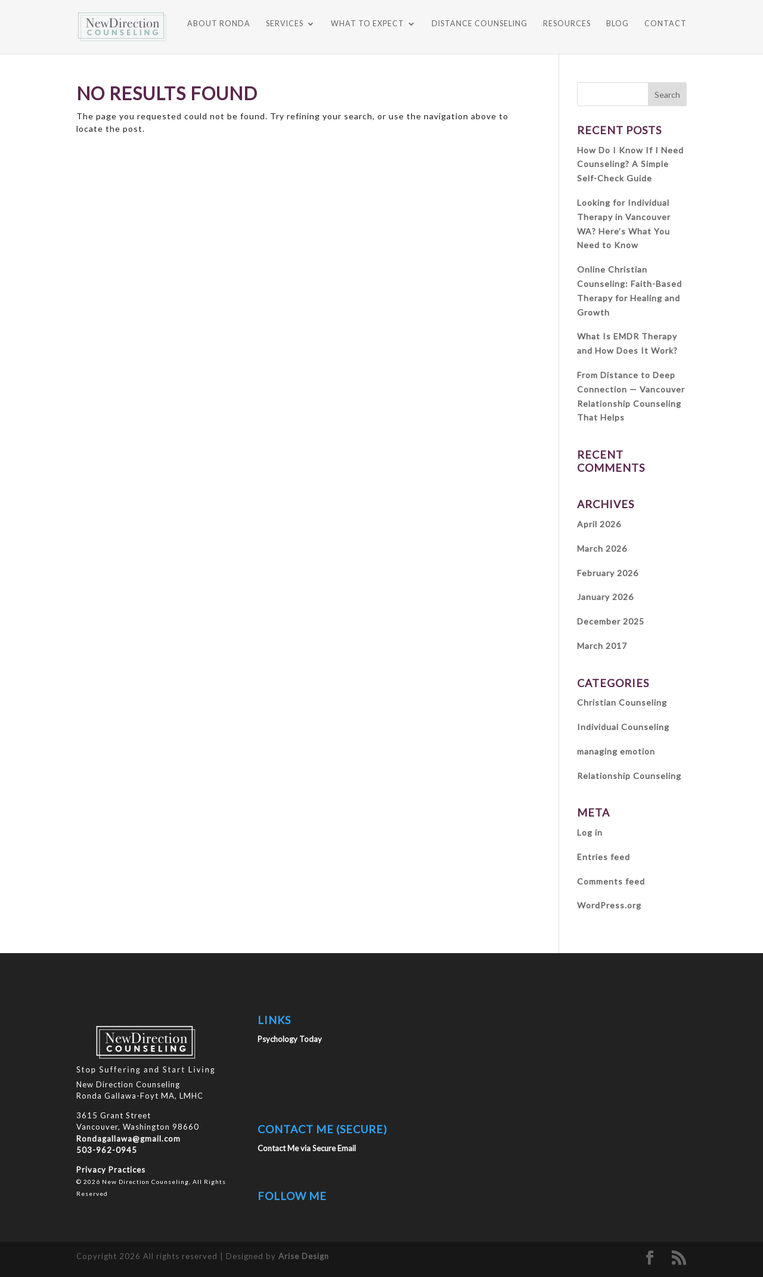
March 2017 (602, 646)
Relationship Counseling (629, 776)
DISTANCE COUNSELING (480, 24)
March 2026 (602, 548)
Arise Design (303, 1256)
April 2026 (599, 524)
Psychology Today (290, 1039)
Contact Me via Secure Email (307, 1148)
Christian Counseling (622, 702)
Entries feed (603, 857)
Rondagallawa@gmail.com (128, 1138)
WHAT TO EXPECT (367, 24)
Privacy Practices (110, 1169)
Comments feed (611, 881)
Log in (590, 832)
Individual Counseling (623, 727)
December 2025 (610, 621)
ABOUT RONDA (218, 24)
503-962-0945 (106, 1150)
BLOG (617, 24)
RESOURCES (567, 24)
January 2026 (605, 597)
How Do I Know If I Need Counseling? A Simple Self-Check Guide (630, 164)
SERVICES (284, 24)
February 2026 (607, 573)
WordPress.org (609, 905)
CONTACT (665, 24)
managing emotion (616, 751)
